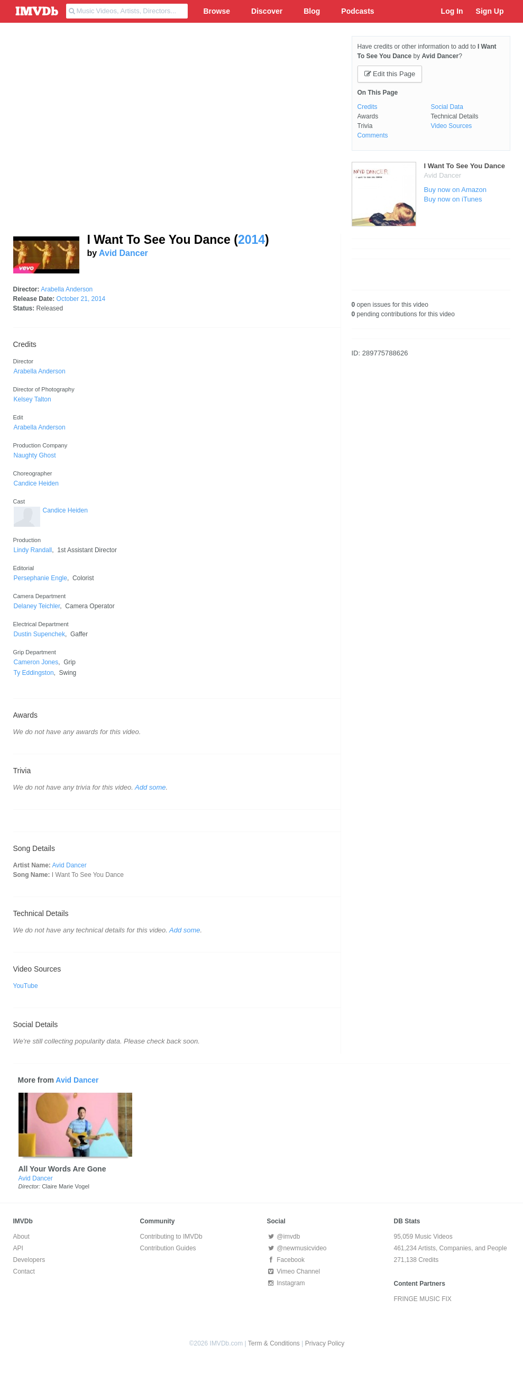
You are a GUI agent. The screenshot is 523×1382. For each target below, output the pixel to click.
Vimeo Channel (293, 1271)
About (21, 1236)
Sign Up (490, 11)
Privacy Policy (325, 1343)
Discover (266, 11)
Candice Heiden (65, 510)
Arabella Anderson (67, 289)
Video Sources (451, 126)
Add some (150, 787)
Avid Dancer (123, 253)
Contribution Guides (168, 1248)
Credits (367, 107)
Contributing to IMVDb (171, 1236)
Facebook (286, 1260)
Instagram (286, 1283)
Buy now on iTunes (453, 199)
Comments (372, 135)
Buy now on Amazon (455, 190)
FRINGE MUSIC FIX (423, 1299)
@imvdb (283, 1236)
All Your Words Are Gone (62, 1169)
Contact (24, 1271)
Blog (312, 11)
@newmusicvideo (297, 1248)
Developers (29, 1260)
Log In (452, 11)
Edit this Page (390, 74)
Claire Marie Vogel (65, 1186)
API (18, 1248)
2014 (251, 239)
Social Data (447, 107)
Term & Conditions (274, 1343)
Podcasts (357, 11)
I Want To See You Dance (464, 166)
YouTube (25, 986)
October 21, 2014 (81, 299)
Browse (217, 11)
